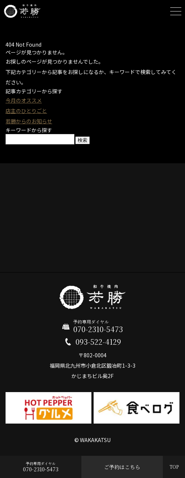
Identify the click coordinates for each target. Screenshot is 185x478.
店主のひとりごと (26, 110)
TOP (174, 467)
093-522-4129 (98, 341)
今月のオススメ (24, 100)
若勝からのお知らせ (29, 121)
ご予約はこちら (122, 467)
